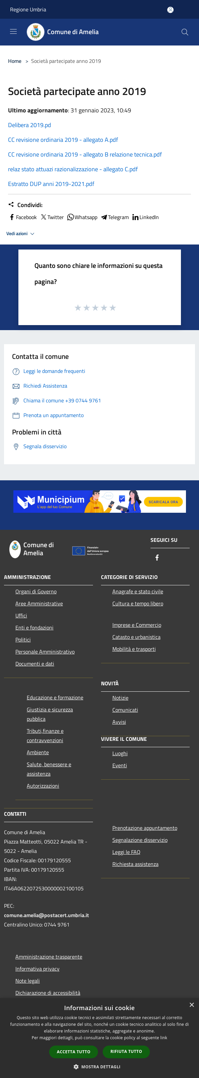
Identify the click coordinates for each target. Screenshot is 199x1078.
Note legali (27, 981)
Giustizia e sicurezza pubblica (50, 714)
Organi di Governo (36, 591)
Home (14, 61)
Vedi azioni (21, 234)
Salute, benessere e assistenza (49, 769)
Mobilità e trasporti (134, 649)
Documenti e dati (34, 664)
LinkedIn (145, 217)
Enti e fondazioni (34, 627)
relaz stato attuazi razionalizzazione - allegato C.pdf (73, 169)
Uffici (21, 615)
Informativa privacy (37, 969)
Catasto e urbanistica (136, 637)
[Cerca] (185, 32)
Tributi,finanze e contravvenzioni (45, 735)
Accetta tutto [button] (73, 1052)
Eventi (119, 765)
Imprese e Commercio (136, 625)
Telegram (114, 217)
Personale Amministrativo (45, 652)
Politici (23, 639)
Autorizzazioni (43, 786)
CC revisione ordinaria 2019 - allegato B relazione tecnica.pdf (85, 154)
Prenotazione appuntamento (144, 828)
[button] (100, 1066)
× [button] (191, 1005)
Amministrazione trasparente (48, 957)
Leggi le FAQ (126, 852)
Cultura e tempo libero (137, 603)
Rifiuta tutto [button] (126, 1051)
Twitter (51, 217)
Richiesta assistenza (135, 864)
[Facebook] (157, 558)
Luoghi (120, 753)
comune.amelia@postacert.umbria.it (46, 915)
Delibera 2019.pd (29, 124)
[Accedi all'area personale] (170, 10)
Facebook (22, 217)
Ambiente (38, 752)
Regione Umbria (28, 9)
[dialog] (99, 1038)
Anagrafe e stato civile (137, 591)
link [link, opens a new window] (163, 1038)
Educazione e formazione (55, 697)
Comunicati (125, 710)
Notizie (120, 698)
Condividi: (25, 205)
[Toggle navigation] (13, 31)
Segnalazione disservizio (140, 840)
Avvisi (119, 722)
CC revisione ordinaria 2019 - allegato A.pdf (63, 139)
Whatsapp (82, 217)
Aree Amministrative (39, 603)
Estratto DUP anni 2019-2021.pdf (51, 183)
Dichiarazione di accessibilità (47, 993)
